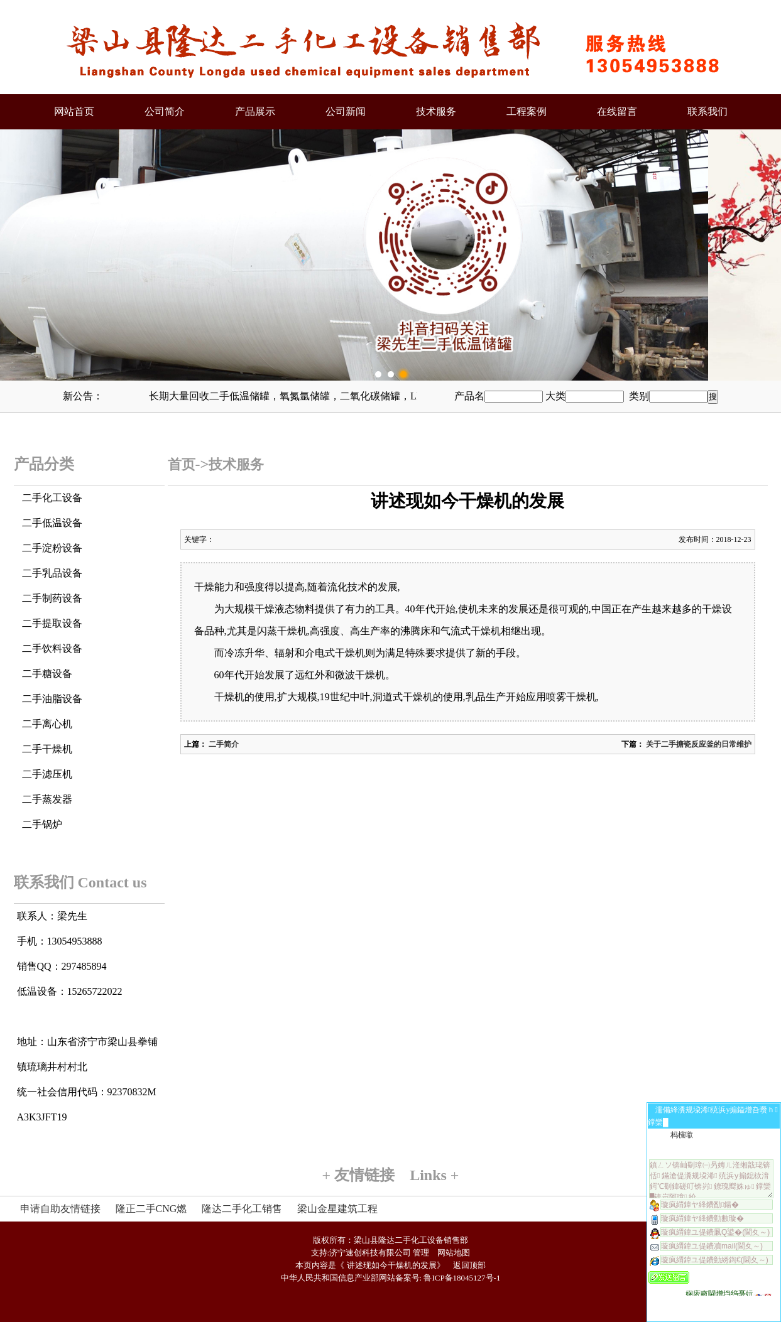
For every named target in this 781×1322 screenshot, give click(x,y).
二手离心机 (47, 723)
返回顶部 (469, 1265)
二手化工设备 (52, 497)
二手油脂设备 (52, 698)
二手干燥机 (47, 749)
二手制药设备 (52, 598)
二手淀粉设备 (52, 548)
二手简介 (223, 744)
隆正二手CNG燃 (151, 1208)
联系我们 (707, 111)
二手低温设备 (52, 522)
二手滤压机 (47, 774)
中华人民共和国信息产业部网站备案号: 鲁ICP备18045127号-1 (391, 1277)
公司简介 (165, 111)
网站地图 (453, 1252)
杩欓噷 (681, 1134)
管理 (421, 1252)
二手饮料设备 (52, 648)
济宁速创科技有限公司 (370, 1252)
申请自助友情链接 (60, 1208)
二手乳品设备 (52, 573)
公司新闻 (345, 111)
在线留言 (617, 111)
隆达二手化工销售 (242, 1208)
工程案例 (526, 111)
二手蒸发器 (47, 799)
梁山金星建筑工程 (337, 1208)
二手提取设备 (52, 623)
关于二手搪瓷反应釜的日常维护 (697, 744)
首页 (181, 464)
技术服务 (436, 111)
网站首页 (74, 111)
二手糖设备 (47, 673)
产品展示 (255, 111)
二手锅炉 (42, 824)
